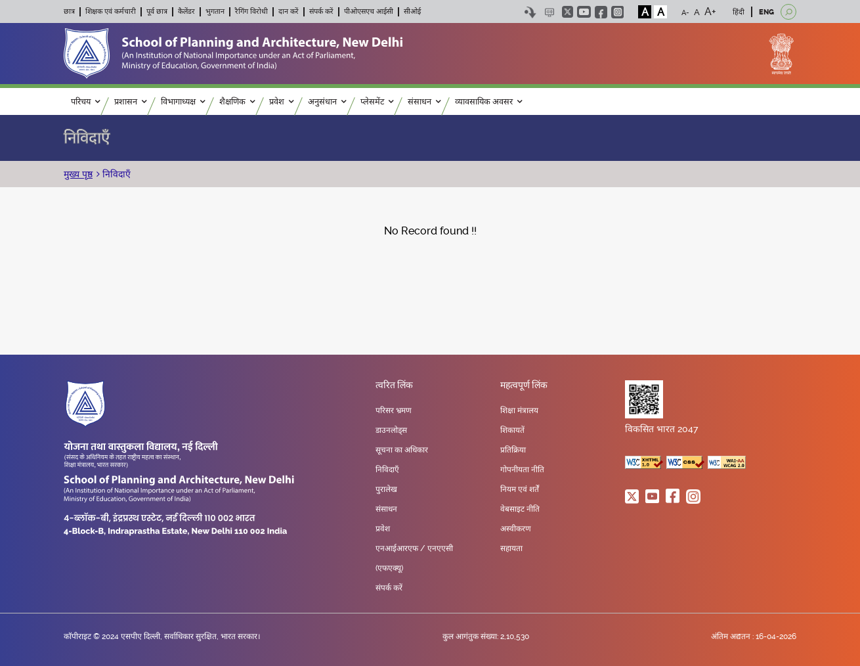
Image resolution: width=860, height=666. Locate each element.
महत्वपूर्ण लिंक (524, 385)
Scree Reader (549, 12)
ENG (766, 12)
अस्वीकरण (515, 528)
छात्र (69, 11)
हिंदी (738, 12)
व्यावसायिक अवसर (488, 101)
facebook (601, 12)
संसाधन (424, 101)
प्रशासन (130, 101)
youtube (584, 12)
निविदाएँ (87, 138)
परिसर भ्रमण (394, 410)
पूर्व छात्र (156, 11)
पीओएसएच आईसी (368, 11)
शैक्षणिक (237, 101)
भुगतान (215, 11)
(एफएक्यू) (389, 568)
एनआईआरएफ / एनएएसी (414, 548)
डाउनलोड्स (391, 430)
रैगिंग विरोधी (251, 11)
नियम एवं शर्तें (519, 489)
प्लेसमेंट (376, 101)
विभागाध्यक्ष (183, 101)
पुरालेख (386, 489)
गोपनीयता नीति (522, 469)
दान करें (288, 11)
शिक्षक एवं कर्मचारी (110, 11)
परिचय (85, 101)
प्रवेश (281, 101)
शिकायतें (512, 430)
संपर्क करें (321, 11)
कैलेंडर (186, 11)
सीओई (412, 11)
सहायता (511, 548)
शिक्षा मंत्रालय (519, 410)
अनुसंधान (327, 101)
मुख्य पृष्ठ (78, 174)
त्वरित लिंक (394, 385)
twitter (567, 12)
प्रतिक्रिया (513, 450)
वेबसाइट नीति (520, 509)
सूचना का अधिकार (402, 450)
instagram (617, 12)
